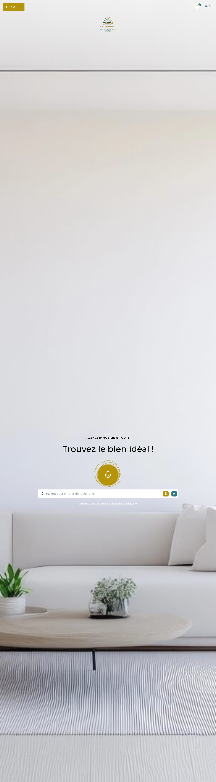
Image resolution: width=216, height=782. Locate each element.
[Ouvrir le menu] (13, 7)
